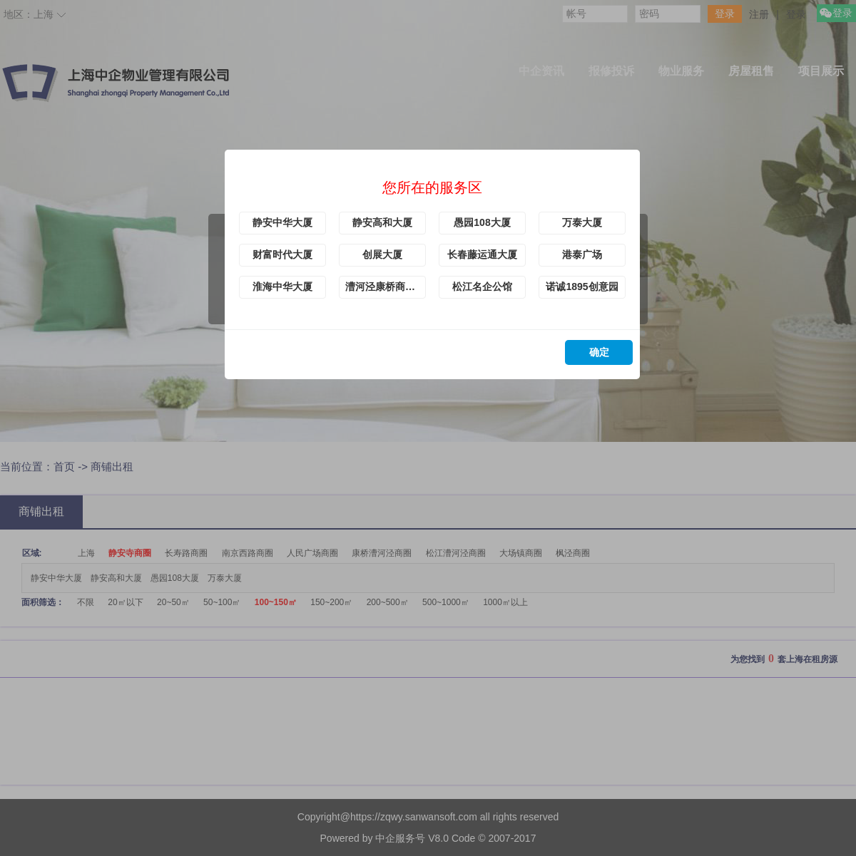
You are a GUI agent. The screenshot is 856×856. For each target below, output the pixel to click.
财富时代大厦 (282, 254)
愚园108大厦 (482, 222)
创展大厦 (382, 254)
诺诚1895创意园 (582, 286)
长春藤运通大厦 (482, 254)
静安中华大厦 (282, 222)
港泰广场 (582, 254)
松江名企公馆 (482, 286)
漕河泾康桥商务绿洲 (385, 286)
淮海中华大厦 (282, 286)
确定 (599, 352)
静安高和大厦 (382, 222)
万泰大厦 (582, 222)
